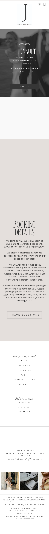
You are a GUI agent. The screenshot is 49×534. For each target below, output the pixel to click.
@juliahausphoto (24, 513)
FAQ (6, 294)
